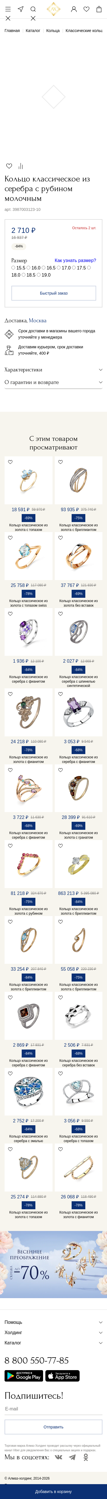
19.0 (46, 275)
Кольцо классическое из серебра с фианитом (28, 679)
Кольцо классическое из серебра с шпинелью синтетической (78, 681)
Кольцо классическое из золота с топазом (28, 527)
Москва (20, 9)
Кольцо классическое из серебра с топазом (78, 1138)
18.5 (31, 275)
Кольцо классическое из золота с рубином (28, 911)
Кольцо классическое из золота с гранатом (78, 835)
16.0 (36, 267)
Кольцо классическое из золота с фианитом (28, 759)
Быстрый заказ (54, 293)
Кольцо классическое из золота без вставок (78, 603)
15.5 (20, 267)
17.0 (66, 267)
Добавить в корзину (53, 1491)
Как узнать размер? (75, 260)
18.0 (15, 275)
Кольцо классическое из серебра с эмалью (28, 1138)
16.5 (51, 267)
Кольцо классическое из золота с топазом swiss (28, 603)
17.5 (81, 267)
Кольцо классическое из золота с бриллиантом (78, 527)
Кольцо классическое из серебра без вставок (78, 1063)
